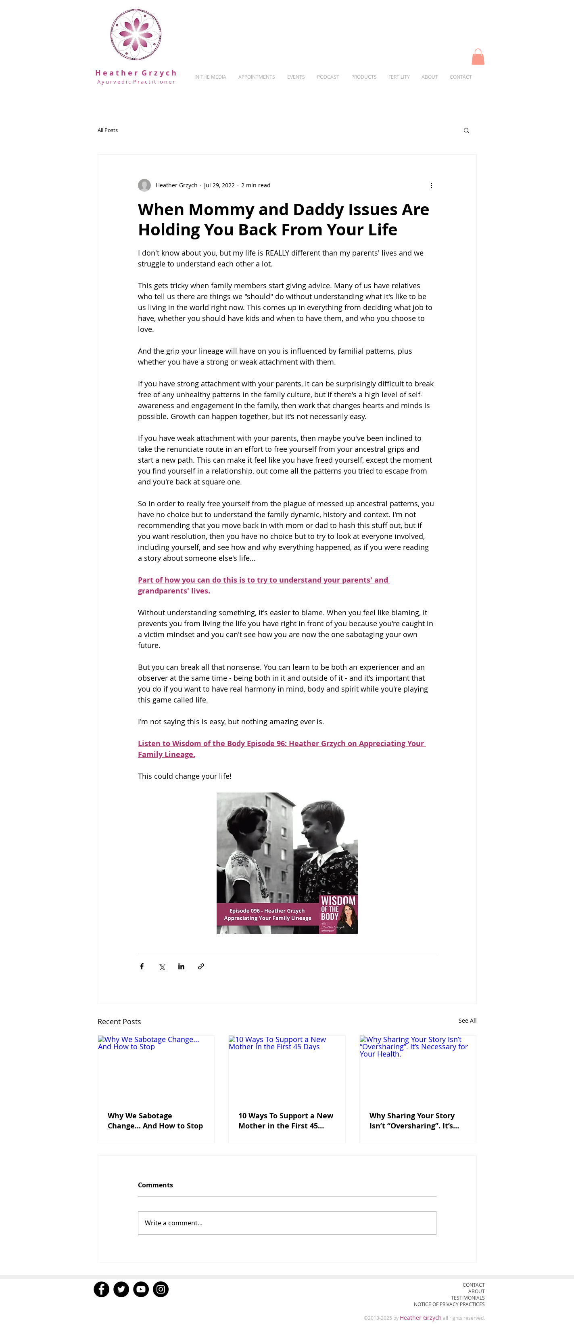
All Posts (108, 130)
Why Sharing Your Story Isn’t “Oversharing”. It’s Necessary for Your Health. (412, 1121)
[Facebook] (101, 1289)
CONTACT (474, 1284)
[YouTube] (141, 1289)
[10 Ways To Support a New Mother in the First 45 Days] (287, 1068)
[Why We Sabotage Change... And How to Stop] (156, 1068)
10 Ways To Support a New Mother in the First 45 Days (285, 1121)
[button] (478, 56)
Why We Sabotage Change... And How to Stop (155, 1121)
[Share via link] (201, 966)
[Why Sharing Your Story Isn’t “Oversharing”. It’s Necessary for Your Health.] (418, 1068)
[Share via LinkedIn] (181, 966)
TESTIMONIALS (468, 1297)
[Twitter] (121, 1289)
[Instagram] (161, 1289)
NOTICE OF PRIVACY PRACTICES (449, 1304)
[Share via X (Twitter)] (161, 966)
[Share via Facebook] (142, 966)
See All (468, 1020)
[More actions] (431, 185)
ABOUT (476, 1291)
